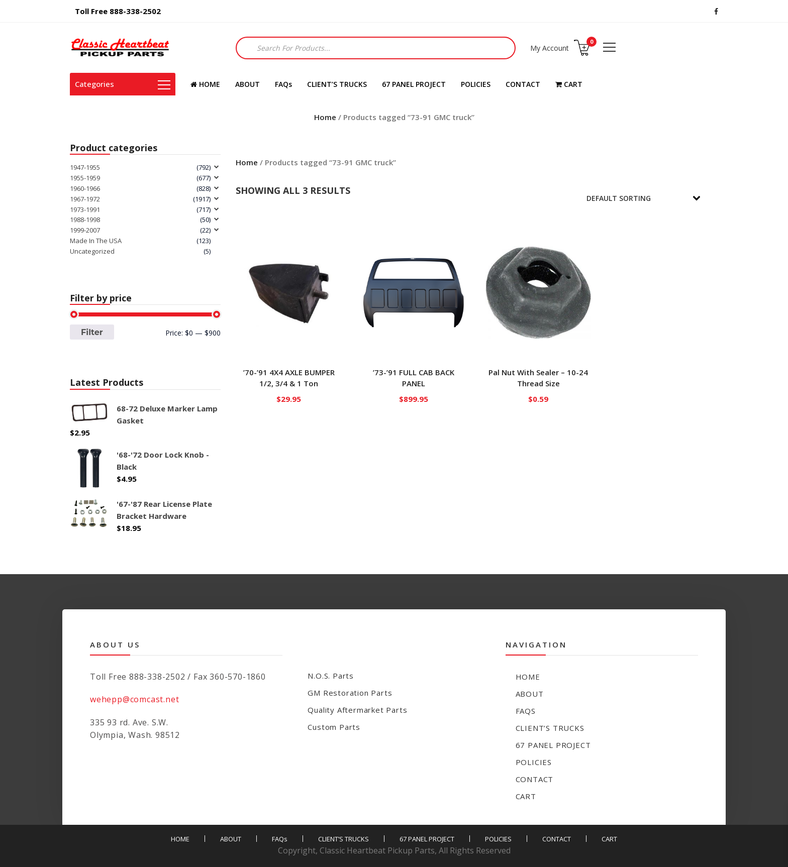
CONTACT (523, 84)
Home (325, 117)
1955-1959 (85, 177)
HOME (205, 84)
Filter (92, 332)
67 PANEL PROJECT (414, 84)
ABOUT (247, 84)
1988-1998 (85, 219)
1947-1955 (85, 167)
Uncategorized (92, 251)
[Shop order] (650, 198)
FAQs (283, 84)
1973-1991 (85, 209)
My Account (549, 48)
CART (568, 84)
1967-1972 (85, 198)
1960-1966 (85, 188)
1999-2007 (85, 230)
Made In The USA (96, 240)
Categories (122, 84)
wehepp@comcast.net (134, 699)
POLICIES (475, 84)
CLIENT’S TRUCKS (337, 84)
